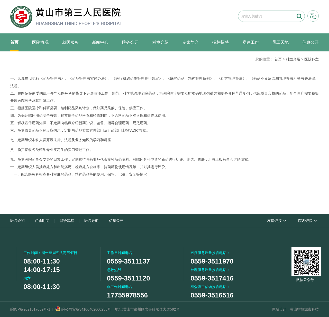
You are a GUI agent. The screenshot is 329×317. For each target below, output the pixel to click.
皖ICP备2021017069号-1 (30, 309)
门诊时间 (42, 221)
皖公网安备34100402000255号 (83, 309)
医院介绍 (17, 221)
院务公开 (130, 42)
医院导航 (91, 221)
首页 (14, 42)
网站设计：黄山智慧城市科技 (295, 309)
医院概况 (40, 42)
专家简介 (190, 42)
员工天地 (280, 42)
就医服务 (70, 42)
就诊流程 (67, 221)
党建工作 (250, 42)
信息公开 (310, 42)
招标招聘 (220, 42)
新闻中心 (100, 42)
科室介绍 (160, 42)
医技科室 (311, 59)
